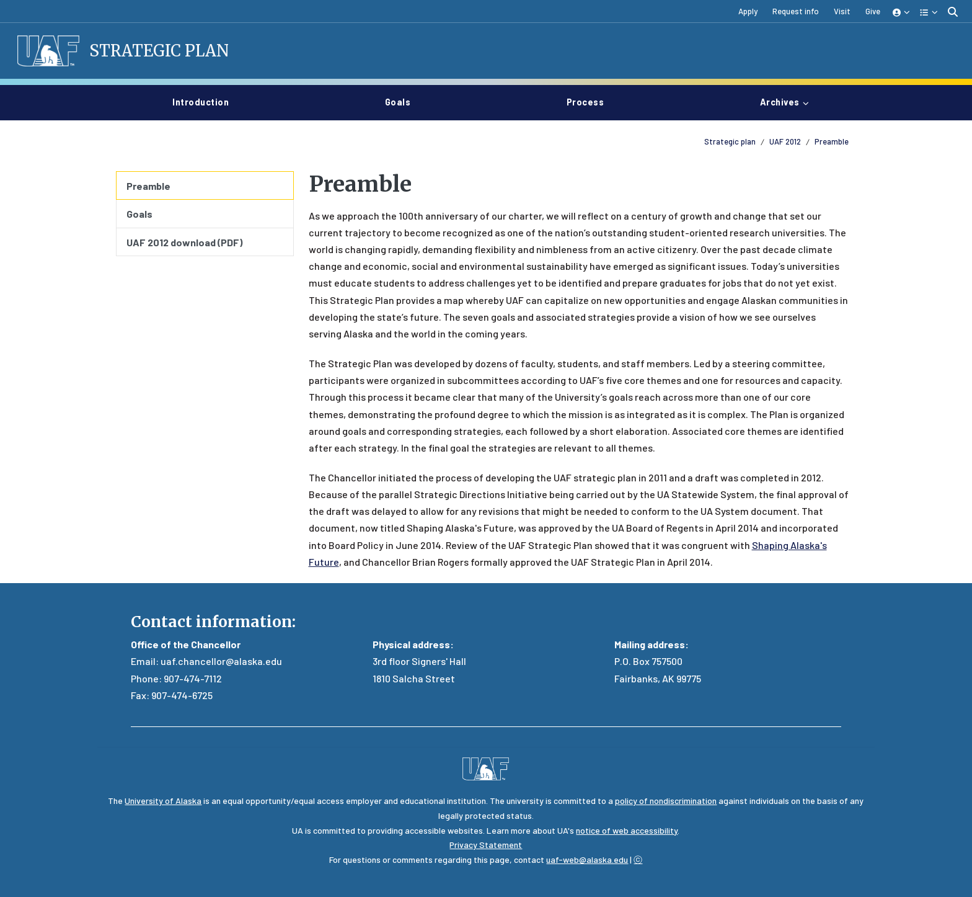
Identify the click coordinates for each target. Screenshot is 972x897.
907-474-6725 (182, 695)
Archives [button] (780, 102)
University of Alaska (163, 800)
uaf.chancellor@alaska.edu (221, 661)
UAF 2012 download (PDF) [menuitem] (184, 242)
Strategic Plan (159, 51)
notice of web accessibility (627, 830)
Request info (795, 11)
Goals (403, 100)
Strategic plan (730, 141)
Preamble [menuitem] (148, 186)
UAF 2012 (785, 141)
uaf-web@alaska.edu (587, 859)
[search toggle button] (953, 11)
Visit (842, 11)
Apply (748, 11)
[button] (902, 11)
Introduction (205, 100)
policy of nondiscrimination (666, 800)
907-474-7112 (193, 678)
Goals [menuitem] (139, 214)
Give (872, 11)
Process (590, 100)
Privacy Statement (485, 844)
